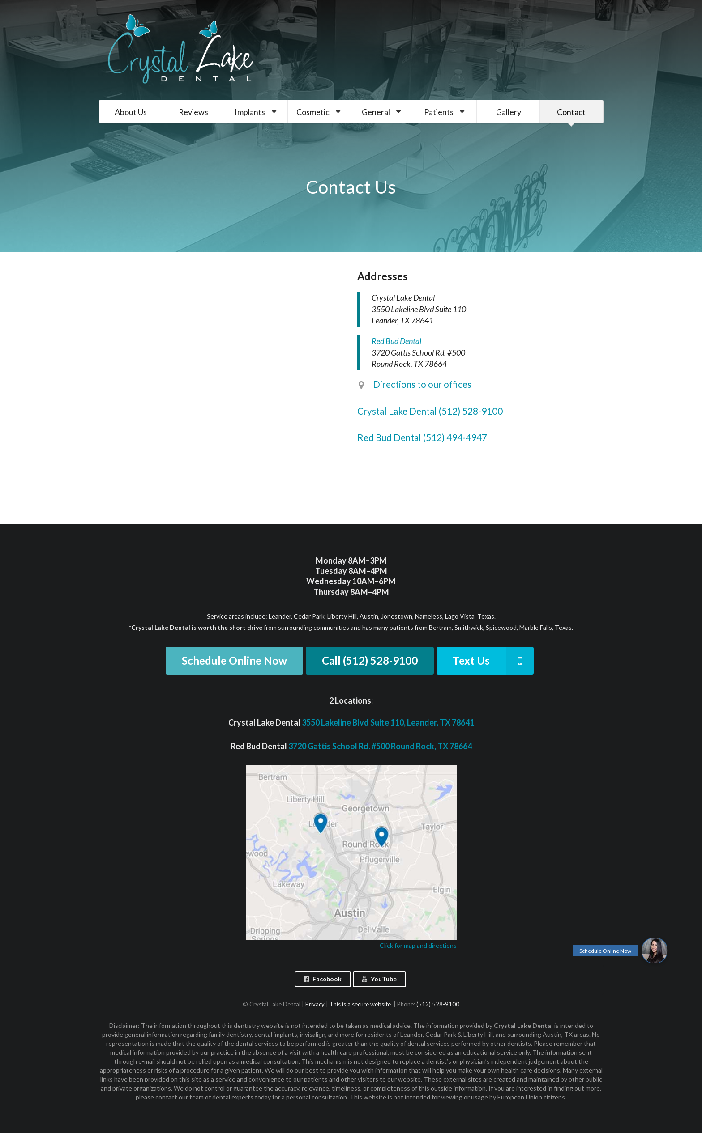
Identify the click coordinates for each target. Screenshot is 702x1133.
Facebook (322, 979)
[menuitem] (256, 111)
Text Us (493, 661)
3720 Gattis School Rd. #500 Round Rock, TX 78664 (380, 746)
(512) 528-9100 (437, 1004)
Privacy (315, 1004)
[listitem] (480, 389)
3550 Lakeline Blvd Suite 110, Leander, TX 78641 (388, 722)
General (382, 112)
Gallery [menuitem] (508, 112)
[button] (654, 950)
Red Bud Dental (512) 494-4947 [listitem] (422, 437)
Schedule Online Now (234, 660)
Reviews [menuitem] (193, 112)
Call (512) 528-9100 (370, 660)
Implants (256, 112)
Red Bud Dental (396, 341)
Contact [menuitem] (571, 112)
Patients (445, 112)
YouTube (379, 979)
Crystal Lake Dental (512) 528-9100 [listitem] (430, 411)
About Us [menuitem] (131, 112)
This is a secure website (360, 1004)
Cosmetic (319, 112)
